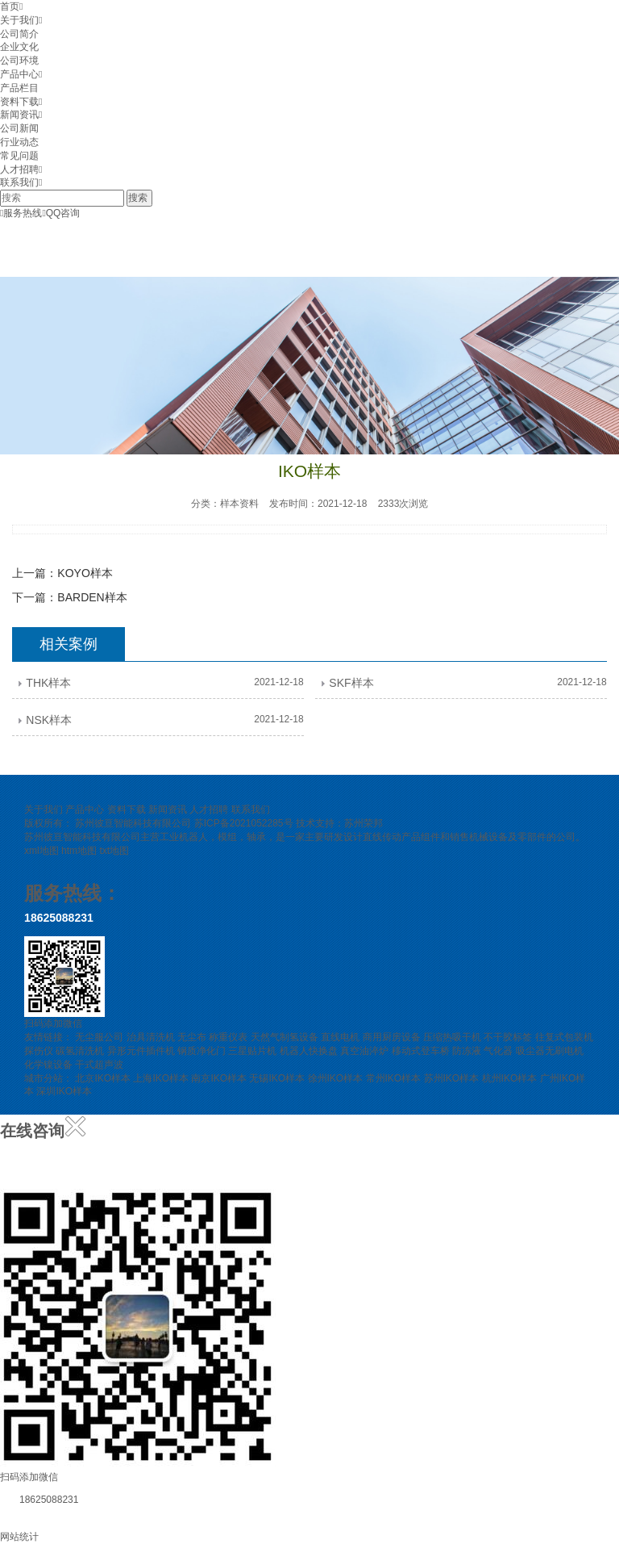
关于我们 (19, 20)
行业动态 (19, 142)
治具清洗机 (151, 1037)
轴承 (256, 837)
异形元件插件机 (141, 1051)
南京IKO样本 (219, 1078)
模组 (227, 837)
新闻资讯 (19, 114)
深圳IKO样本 (64, 1091)
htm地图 (79, 850)
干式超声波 (99, 1064)
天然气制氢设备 (284, 1037)
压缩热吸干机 (452, 1037)
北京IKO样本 (103, 1078)
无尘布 (191, 1037)
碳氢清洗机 (80, 1051)
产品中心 (19, 74)
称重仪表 (228, 1037)
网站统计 (19, 1536)
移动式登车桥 (421, 1051)
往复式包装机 (564, 1037)
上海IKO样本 (161, 1078)
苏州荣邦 (363, 823)
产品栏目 (19, 88)
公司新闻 (19, 128)
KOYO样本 (84, 573)
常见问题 (19, 155)
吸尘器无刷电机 (550, 1051)
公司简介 (19, 34)
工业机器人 (184, 837)
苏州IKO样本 (452, 1078)
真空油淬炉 (364, 1051)
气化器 (498, 1051)
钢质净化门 (201, 1051)
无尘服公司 (99, 1037)
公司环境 (19, 60)
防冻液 (466, 1051)
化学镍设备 (48, 1064)
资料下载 (19, 101)
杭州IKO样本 (510, 1078)
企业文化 (19, 46)
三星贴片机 (252, 1051)
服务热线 (21, 213)
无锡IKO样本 (277, 1078)
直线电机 (340, 1037)
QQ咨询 (61, 213)
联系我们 (19, 182)
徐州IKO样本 (336, 1078)
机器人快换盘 (309, 1051)
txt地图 (114, 850)
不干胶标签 (508, 1037)
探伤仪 (38, 1051)
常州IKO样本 (394, 1078)
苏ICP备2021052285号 (243, 823)
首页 (9, 6)
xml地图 (41, 850)
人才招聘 (19, 169)
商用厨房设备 (392, 1037)
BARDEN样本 (92, 597)
